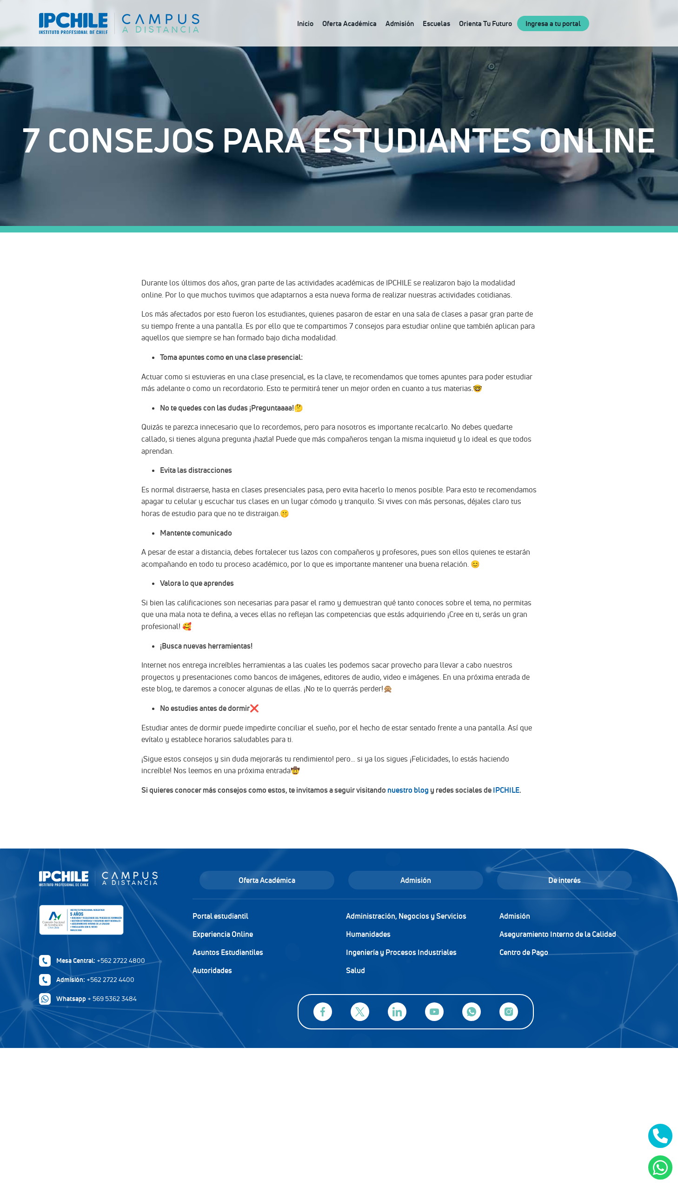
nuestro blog (408, 790)
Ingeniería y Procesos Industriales (401, 952)
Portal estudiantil (220, 916)
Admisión (400, 23)
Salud (355, 970)
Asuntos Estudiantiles (228, 952)
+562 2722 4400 (110, 979)
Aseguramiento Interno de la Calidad (557, 934)
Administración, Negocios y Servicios (406, 916)
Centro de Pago (523, 952)
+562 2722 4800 (121, 960)
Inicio (305, 23)
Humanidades (368, 934)
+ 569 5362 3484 (112, 999)
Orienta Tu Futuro (485, 23)
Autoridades (212, 970)
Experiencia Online (223, 934)
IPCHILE (506, 790)
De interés (564, 880)
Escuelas (436, 23)
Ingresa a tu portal (553, 23)
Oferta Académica (349, 23)
